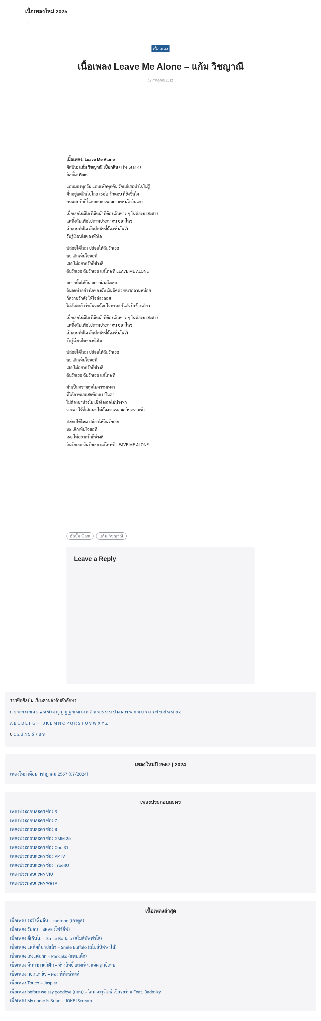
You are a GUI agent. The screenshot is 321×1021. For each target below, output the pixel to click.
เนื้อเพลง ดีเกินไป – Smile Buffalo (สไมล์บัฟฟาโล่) (56, 938)
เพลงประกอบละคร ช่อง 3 (33, 811)
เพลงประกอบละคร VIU (31, 874)
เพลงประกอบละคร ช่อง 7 (33, 820)
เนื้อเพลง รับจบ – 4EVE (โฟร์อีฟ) (40, 929)
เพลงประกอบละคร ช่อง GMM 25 (40, 838)
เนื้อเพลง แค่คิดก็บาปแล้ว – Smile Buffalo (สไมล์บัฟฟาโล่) (63, 947)
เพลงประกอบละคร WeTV (33, 883)
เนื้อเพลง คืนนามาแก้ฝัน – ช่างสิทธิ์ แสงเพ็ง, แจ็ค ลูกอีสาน (62, 965)
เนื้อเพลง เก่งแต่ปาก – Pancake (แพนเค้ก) (48, 956)
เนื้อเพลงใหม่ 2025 (49, 11)
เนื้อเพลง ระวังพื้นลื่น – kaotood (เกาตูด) (47, 920)
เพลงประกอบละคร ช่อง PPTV (37, 856)
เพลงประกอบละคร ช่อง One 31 (39, 847)
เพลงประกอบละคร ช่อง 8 (33, 829)
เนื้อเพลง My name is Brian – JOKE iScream (51, 1000)
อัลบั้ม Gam (80, 536)
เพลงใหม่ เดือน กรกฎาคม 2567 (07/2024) (49, 774)
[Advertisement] (160, 122)
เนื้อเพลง (160, 48)
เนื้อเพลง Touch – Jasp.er (33, 982)
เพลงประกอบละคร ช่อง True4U (39, 865)
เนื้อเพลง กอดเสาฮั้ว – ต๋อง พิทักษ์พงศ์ (44, 974)
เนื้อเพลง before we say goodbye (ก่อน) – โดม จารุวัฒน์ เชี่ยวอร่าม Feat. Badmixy (85, 991)
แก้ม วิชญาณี (111, 536)
